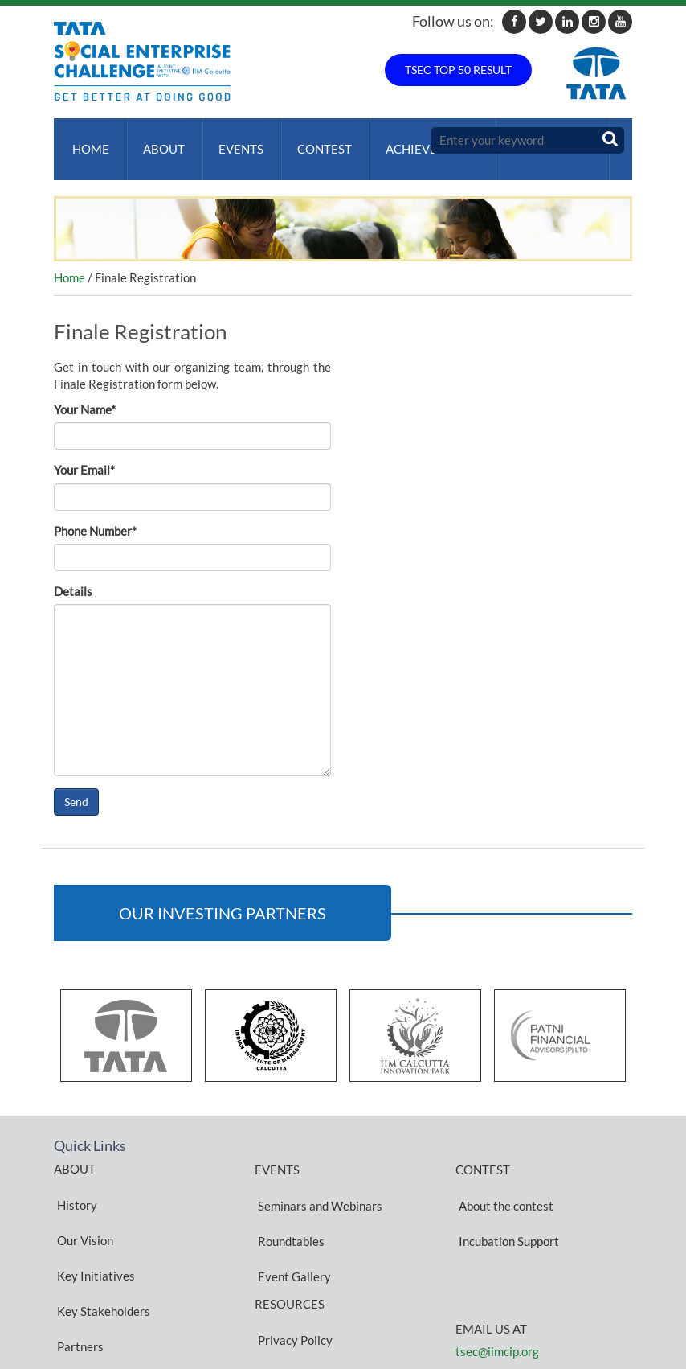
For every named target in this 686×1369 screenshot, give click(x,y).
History (74, 1180)
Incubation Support (505, 1200)
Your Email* (84, 453)
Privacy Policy (292, 1266)
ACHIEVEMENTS (416, 141)
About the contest (502, 1180)
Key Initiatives (93, 1218)
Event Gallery (291, 1219)
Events (231, 141)
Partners (77, 1257)
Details (73, 575)
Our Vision (82, 1199)
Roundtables (288, 1200)
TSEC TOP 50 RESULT (458, 69)
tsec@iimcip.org (497, 1303)
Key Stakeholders (100, 1237)
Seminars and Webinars (317, 1180)
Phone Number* (95, 515)
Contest (311, 141)
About (157, 141)
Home (87, 141)
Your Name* (85, 393)
